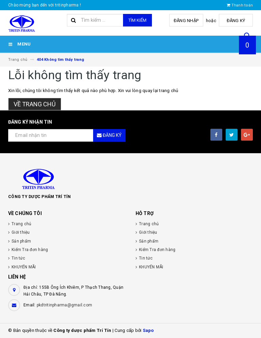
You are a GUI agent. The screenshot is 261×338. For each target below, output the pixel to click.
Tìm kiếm (137, 20)
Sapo (148, 330)
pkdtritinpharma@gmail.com (64, 305)
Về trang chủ (35, 104)
